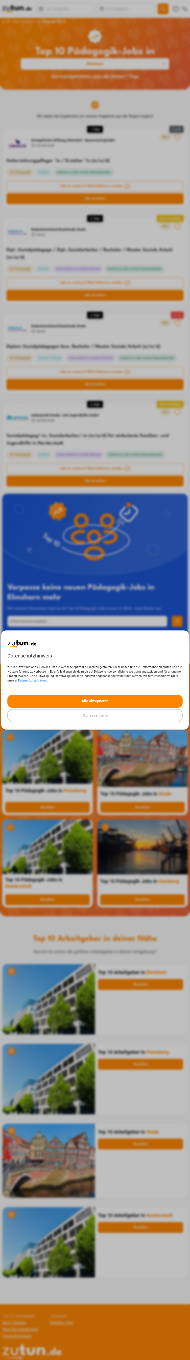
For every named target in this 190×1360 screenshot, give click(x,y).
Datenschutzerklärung (33, 680)
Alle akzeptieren (95, 701)
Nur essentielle (95, 715)
